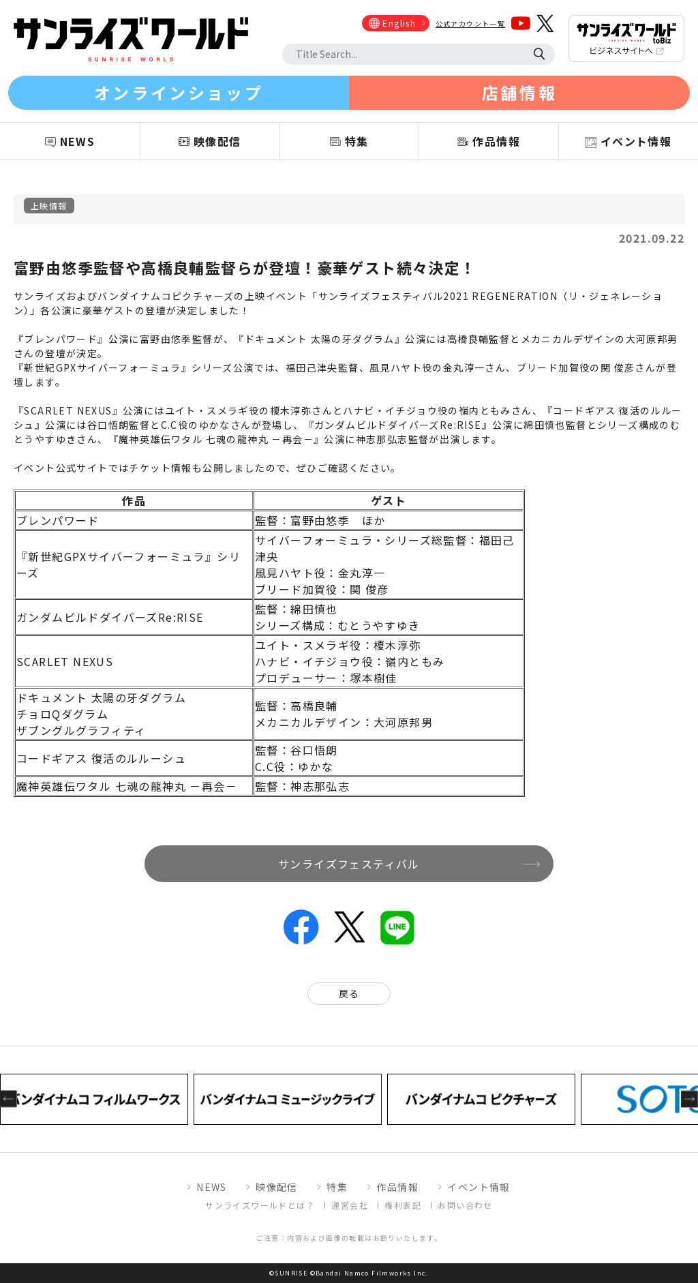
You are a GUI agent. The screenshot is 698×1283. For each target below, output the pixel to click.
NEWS (211, 1187)
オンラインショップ (178, 92)
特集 (337, 1187)
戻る (349, 993)
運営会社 (349, 1205)
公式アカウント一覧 (471, 23)
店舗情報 (519, 92)
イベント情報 (478, 1187)
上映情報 (49, 205)
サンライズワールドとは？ (260, 1205)
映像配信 (277, 1187)
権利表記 (402, 1205)
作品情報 (397, 1187)
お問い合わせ (465, 1205)
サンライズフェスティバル (349, 864)
